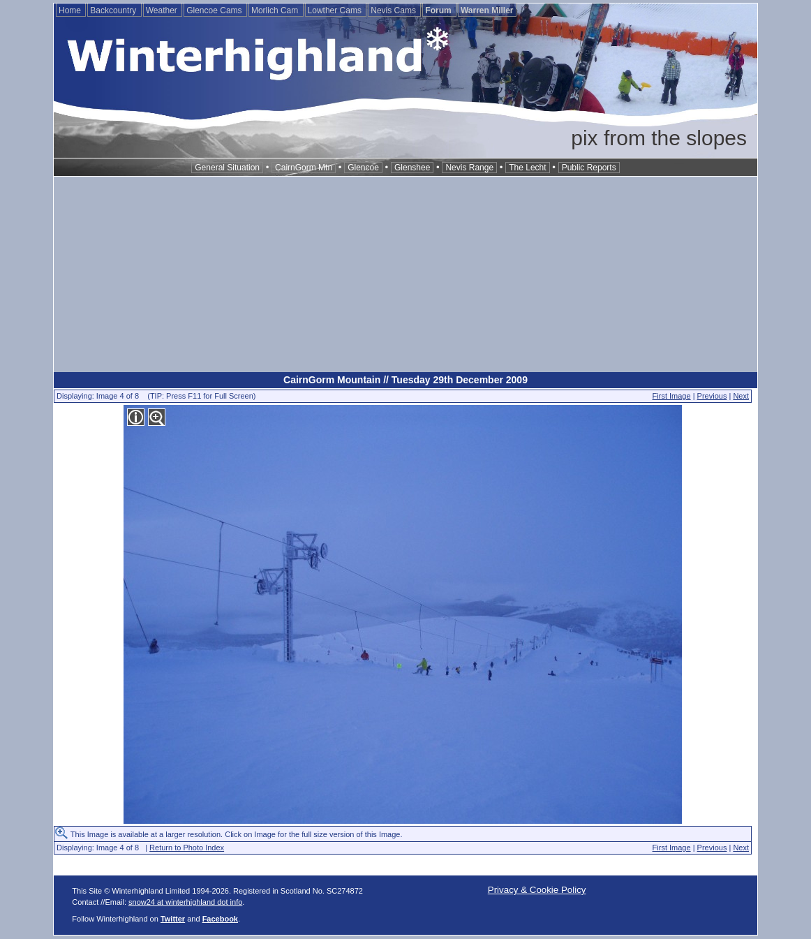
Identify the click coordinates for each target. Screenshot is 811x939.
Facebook (220, 919)
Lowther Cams (336, 10)
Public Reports (589, 167)
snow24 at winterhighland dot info (185, 902)
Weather (162, 10)
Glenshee (412, 167)
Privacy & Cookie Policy (537, 890)
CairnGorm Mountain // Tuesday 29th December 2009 (405, 379)
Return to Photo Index (186, 847)
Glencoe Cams (215, 10)
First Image (672, 396)
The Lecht (527, 167)
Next (741, 396)
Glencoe (363, 167)
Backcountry (114, 10)
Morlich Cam (276, 10)
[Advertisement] (405, 274)
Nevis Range (469, 167)
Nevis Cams (394, 10)
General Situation (227, 167)
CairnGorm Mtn (303, 167)
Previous (712, 396)
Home (71, 10)
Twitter (173, 919)
